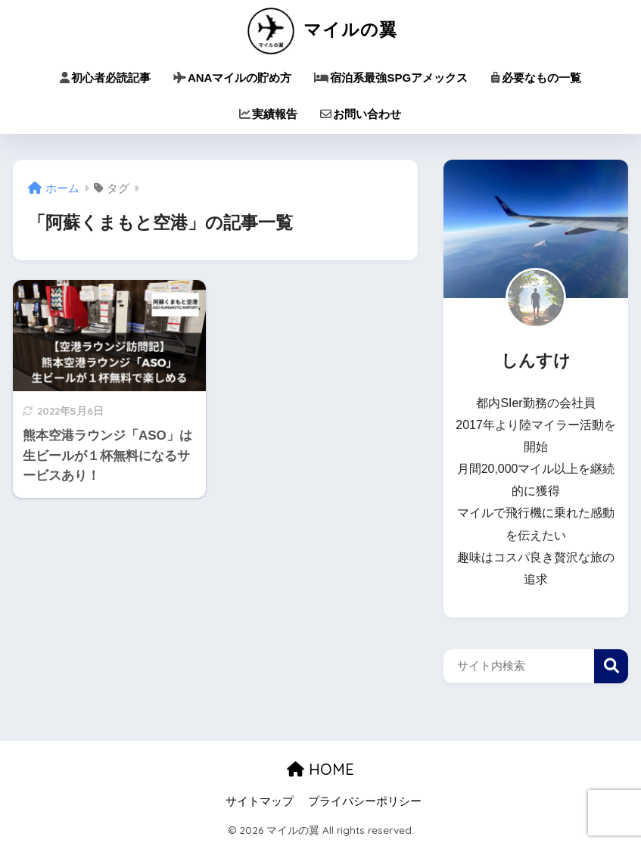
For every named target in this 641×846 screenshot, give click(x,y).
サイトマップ (260, 801)
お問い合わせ (360, 113)
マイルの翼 (320, 29)
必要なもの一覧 (535, 77)
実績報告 (268, 113)
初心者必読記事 (105, 77)
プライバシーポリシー (365, 801)
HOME (320, 769)
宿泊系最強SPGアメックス (391, 77)
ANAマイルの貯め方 (232, 77)
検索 (611, 666)
